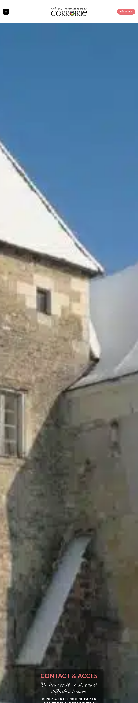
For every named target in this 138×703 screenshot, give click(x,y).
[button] (6, 12)
